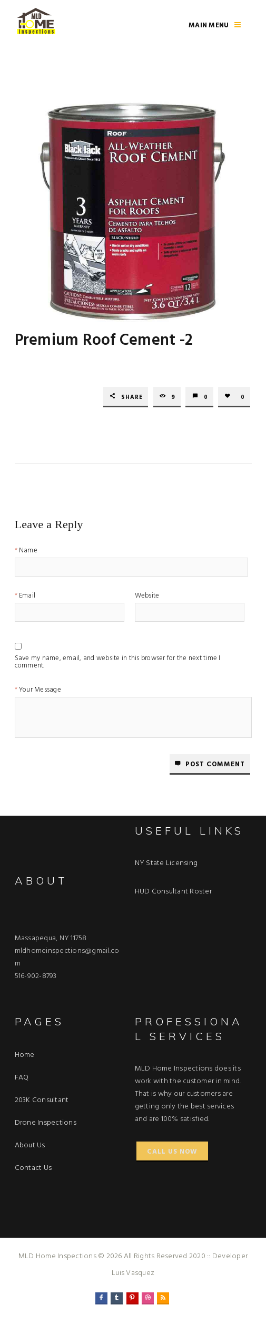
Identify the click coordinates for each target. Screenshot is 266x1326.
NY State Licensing (166, 863)
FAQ (22, 1078)
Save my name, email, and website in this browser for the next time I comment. (118, 660)
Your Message (40, 690)
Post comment (215, 764)
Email (27, 596)
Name (28, 551)
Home (25, 1055)
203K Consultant (42, 1100)
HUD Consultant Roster (173, 892)
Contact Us (33, 1168)
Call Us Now (172, 1151)
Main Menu (209, 25)
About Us (30, 1145)
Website (147, 596)
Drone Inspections (45, 1123)
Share (132, 397)
